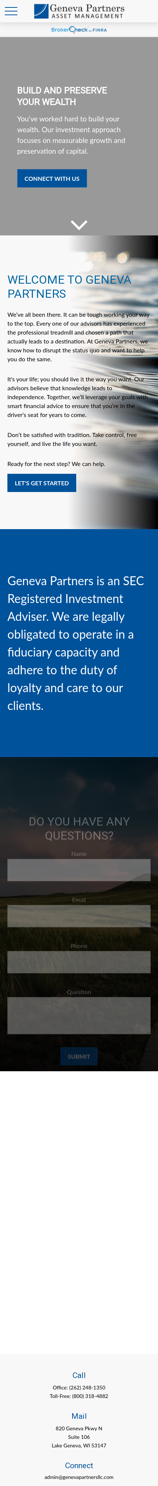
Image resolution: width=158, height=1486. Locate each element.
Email (79, 903)
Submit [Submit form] (79, 1059)
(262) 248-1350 (87, 1387)
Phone (79, 949)
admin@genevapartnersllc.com (79, 1477)
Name (79, 857)
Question (79, 995)
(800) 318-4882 (90, 1396)
